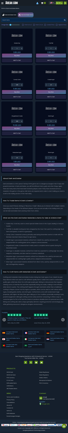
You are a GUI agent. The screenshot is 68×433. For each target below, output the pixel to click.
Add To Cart (17, 60)
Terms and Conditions (13, 397)
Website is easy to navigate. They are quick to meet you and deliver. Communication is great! (19, 320)
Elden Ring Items (44, 375)
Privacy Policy (10, 400)
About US (9, 405)
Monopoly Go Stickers (45, 380)
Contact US (10, 408)
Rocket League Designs (13, 416)
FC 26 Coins (10, 380)
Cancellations (11, 402)
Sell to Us (9, 411)
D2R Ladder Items (12, 383)
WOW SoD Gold (11, 375)
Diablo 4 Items (43, 378)
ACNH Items (10, 386)
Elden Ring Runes (44, 372)
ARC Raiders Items (12, 388)
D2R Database (11, 413)
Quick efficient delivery (41, 318)
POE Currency (11, 378)
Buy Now (17, 55)
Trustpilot (5, 312)
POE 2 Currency (43, 383)
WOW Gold (10, 372)
